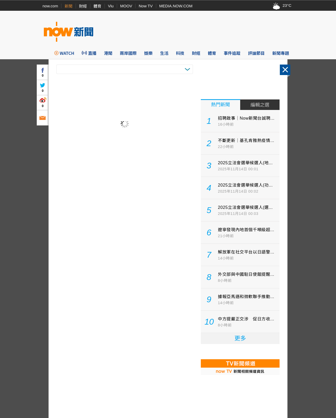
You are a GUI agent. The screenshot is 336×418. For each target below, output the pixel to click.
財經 (83, 6)
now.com (50, 6)
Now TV (146, 6)
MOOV (126, 6)
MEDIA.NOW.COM (176, 6)
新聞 (68, 6)
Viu (110, 6)
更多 (240, 338)
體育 (97, 6)
